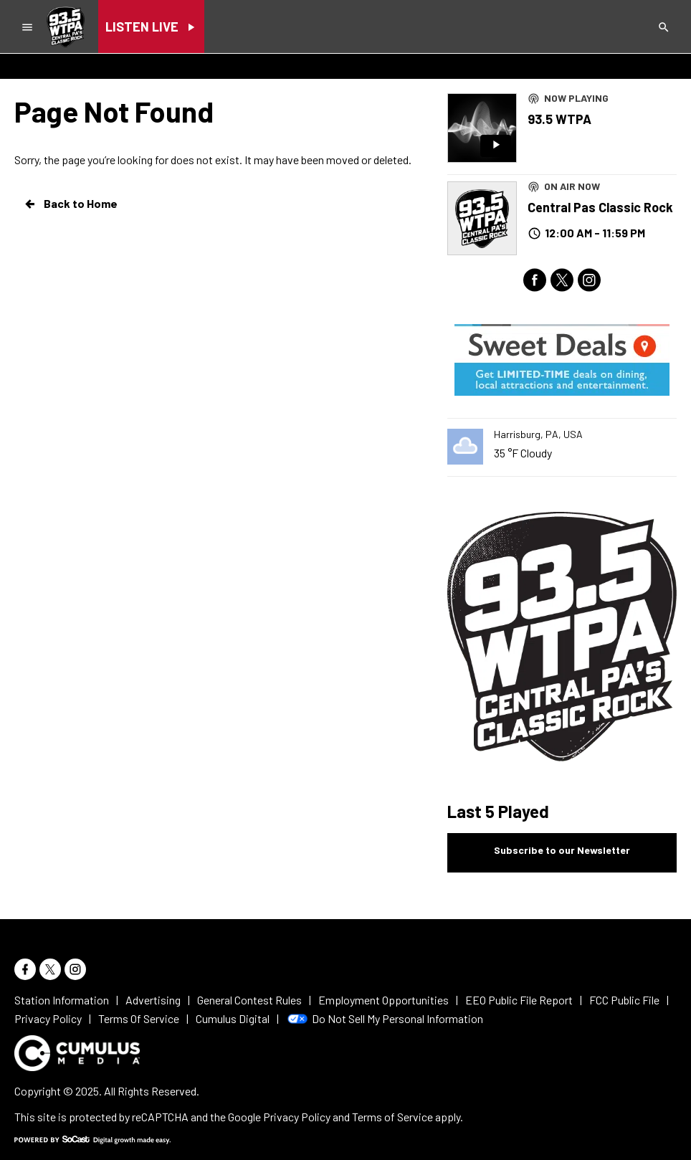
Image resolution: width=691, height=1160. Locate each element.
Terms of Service (392, 1116)
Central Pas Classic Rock (600, 207)
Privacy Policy (296, 1116)
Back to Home (70, 203)
